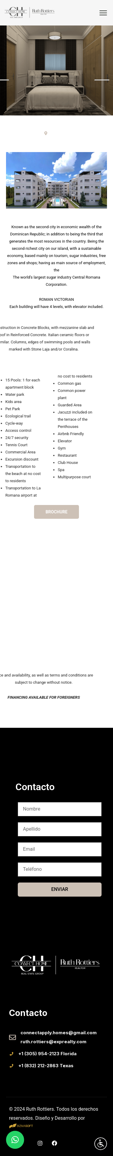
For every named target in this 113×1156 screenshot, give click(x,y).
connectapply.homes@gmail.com (58, 1032)
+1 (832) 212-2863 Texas (46, 1065)
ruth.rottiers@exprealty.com (53, 1041)
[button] (15, 1140)
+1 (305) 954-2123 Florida (47, 1053)
